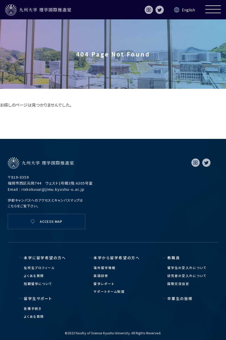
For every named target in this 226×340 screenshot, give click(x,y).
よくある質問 (34, 275)
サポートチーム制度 (108, 291)
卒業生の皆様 (180, 298)
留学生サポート (38, 298)
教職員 (173, 257)
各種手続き (33, 308)
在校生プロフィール (39, 267)
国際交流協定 (178, 283)
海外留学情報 (104, 267)
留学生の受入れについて (187, 267)
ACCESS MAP (51, 221)
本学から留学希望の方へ (116, 257)
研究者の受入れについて (187, 275)
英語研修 (100, 275)
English (188, 9)
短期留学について (38, 283)
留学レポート (103, 283)
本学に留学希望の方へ (45, 257)
